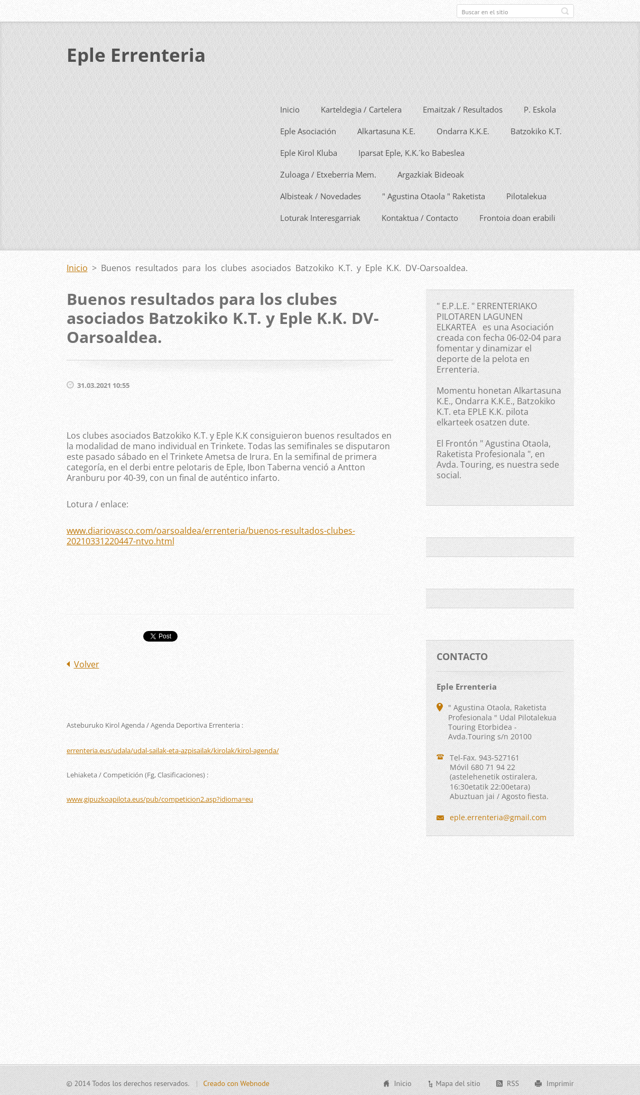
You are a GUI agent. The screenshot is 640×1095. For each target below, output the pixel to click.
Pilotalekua (526, 194)
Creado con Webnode (236, 1082)
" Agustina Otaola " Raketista (433, 194)
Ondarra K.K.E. (463, 129)
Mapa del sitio (457, 1082)
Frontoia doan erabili (517, 215)
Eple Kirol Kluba (308, 150)
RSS (513, 1082)
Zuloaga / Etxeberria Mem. (328, 172)
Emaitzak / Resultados (463, 107)
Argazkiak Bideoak (430, 172)
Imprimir (559, 1082)
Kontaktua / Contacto (420, 215)
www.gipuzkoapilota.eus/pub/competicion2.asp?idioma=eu (160, 797)
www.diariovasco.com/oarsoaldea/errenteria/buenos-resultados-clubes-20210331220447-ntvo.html (211, 534)
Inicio (290, 107)
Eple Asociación (308, 129)
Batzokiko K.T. (536, 129)
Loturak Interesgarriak (320, 215)
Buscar (565, 11)
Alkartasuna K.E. (386, 129)
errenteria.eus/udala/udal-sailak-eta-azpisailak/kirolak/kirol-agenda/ (173, 748)
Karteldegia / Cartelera (361, 107)
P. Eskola (540, 107)
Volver (86, 662)
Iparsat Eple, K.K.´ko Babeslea (411, 150)
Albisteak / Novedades (320, 194)
